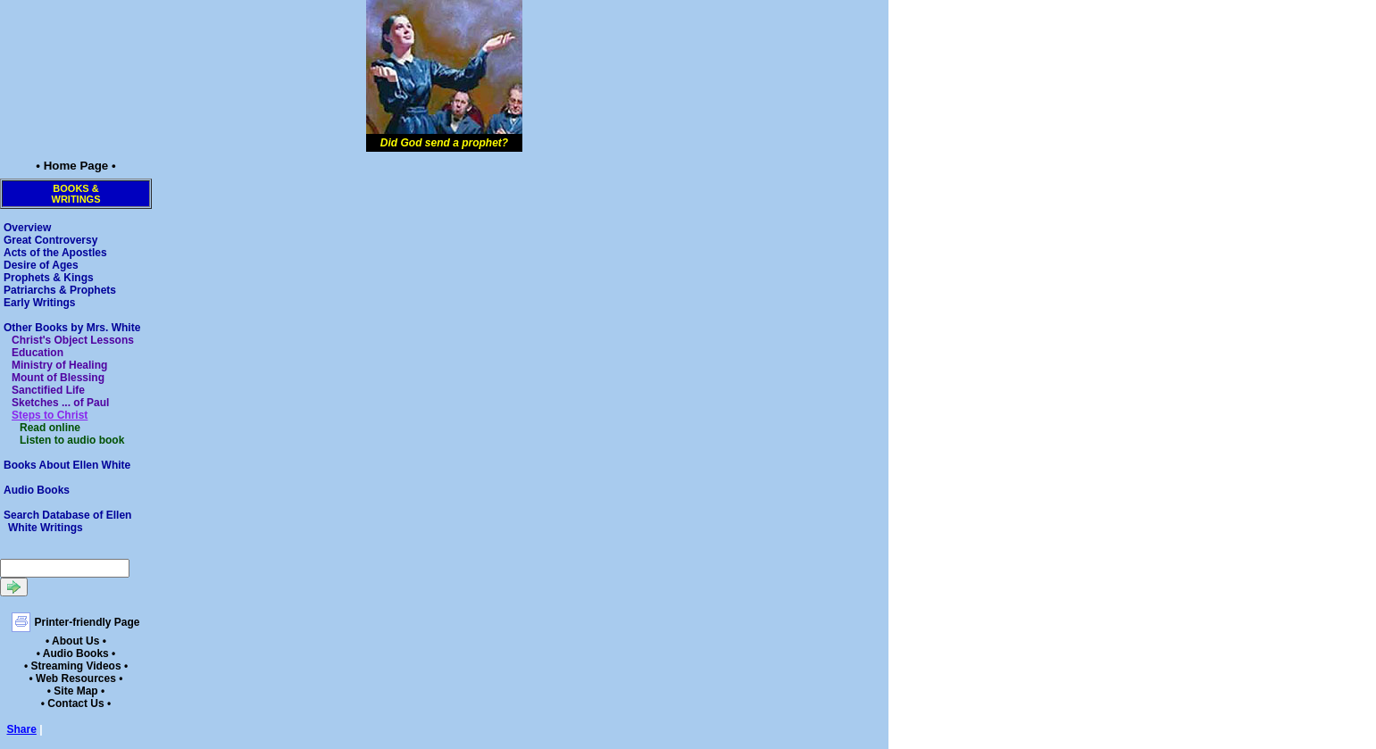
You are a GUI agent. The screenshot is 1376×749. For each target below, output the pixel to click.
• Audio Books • (76, 653)
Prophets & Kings (49, 277)
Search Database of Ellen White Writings (67, 521)
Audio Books (37, 490)
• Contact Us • (76, 703)
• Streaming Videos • (76, 666)
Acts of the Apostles (55, 252)
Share (22, 729)
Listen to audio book (72, 440)
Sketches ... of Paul (60, 402)
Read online (50, 427)
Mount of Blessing (58, 377)
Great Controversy (50, 240)
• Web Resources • (76, 678)
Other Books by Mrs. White (72, 327)
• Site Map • (75, 691)
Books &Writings (76, 193)
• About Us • (76, 641)
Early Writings (39, 302)
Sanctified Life (48, 390)
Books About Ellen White (67, 465)
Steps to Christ (50, 415)
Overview (27, 227)
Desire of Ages (41, 265)
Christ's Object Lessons (73, 340)
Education (37, 352)
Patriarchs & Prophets (60, 290)
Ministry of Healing (59, 365)
